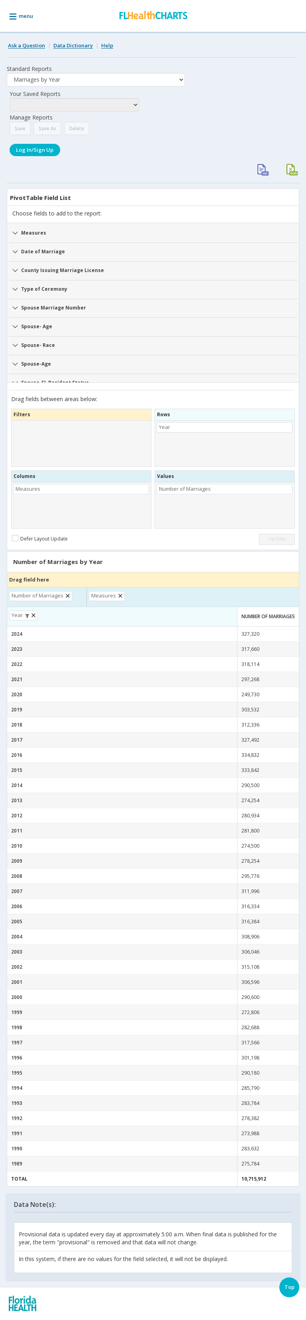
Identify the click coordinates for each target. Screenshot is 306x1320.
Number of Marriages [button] (185, 488)
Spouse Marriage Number (53, 307)
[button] (68, 596)
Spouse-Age (36, 363)
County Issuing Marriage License (62, 270)
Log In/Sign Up (34, 149)
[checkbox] (41, 538)
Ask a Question (26, 45)
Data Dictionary (73, 45)
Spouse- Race (38, 345)
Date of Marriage (43, 251)
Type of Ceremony (44, 289)
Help (107, 45)
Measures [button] (28, 488)
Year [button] (164, 427)
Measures (33, 232)
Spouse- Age (36, 326)
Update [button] (277, 538)
